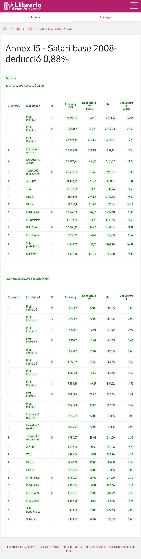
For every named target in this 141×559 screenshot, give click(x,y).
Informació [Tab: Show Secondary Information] (35, 17)
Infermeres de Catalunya (21, 546)
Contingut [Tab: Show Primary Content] (105, 17)
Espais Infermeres (48, 546)
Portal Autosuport (95, 546)
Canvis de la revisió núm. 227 (55, 28)
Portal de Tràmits (72, 546)
